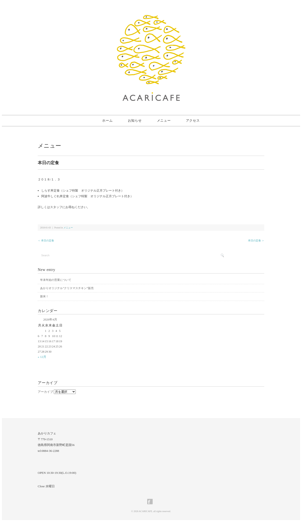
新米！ (44, 296)
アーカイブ (45, 392)
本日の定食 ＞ (256, 240)
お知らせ (135, 120)
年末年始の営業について (55, 280)
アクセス (193, 120)
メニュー (164, 120)
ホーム (107, 120)
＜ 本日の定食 (46, 240)
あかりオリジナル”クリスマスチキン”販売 (67, 288)
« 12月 (42, 357)
